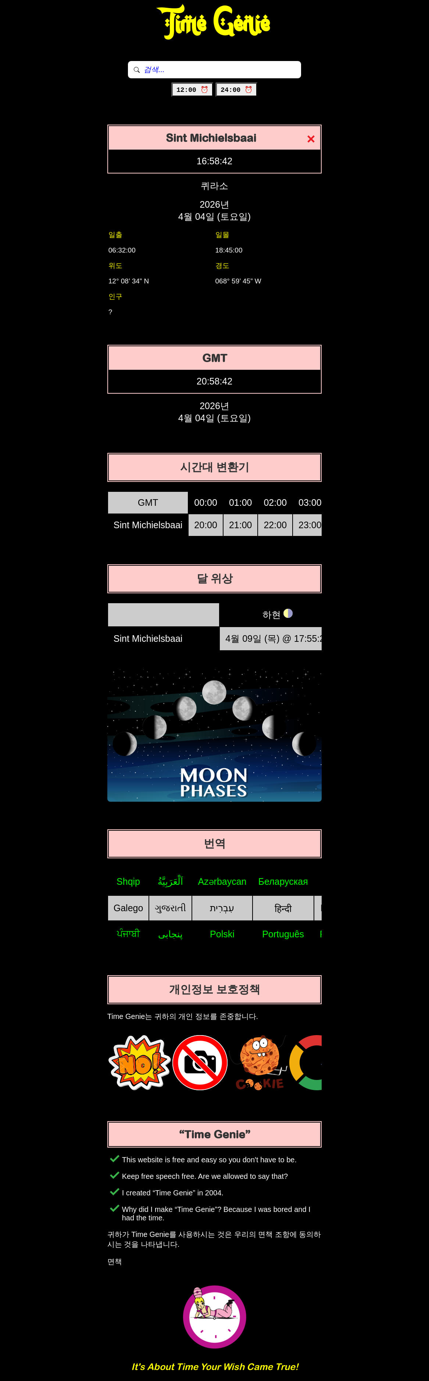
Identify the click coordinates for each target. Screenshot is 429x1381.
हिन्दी (283, 909)
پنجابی (170, 934)
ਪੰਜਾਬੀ (128, 934)
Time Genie (214, 24)
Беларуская (283, 881)
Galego (128, 908)
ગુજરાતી (170, 908)
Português (283, 934)
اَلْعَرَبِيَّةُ (170, 881)
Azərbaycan (222, 881)
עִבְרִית (222, 908)
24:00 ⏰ (237, 90)
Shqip (128, 881)
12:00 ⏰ (192, 90)
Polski (222, 934)
